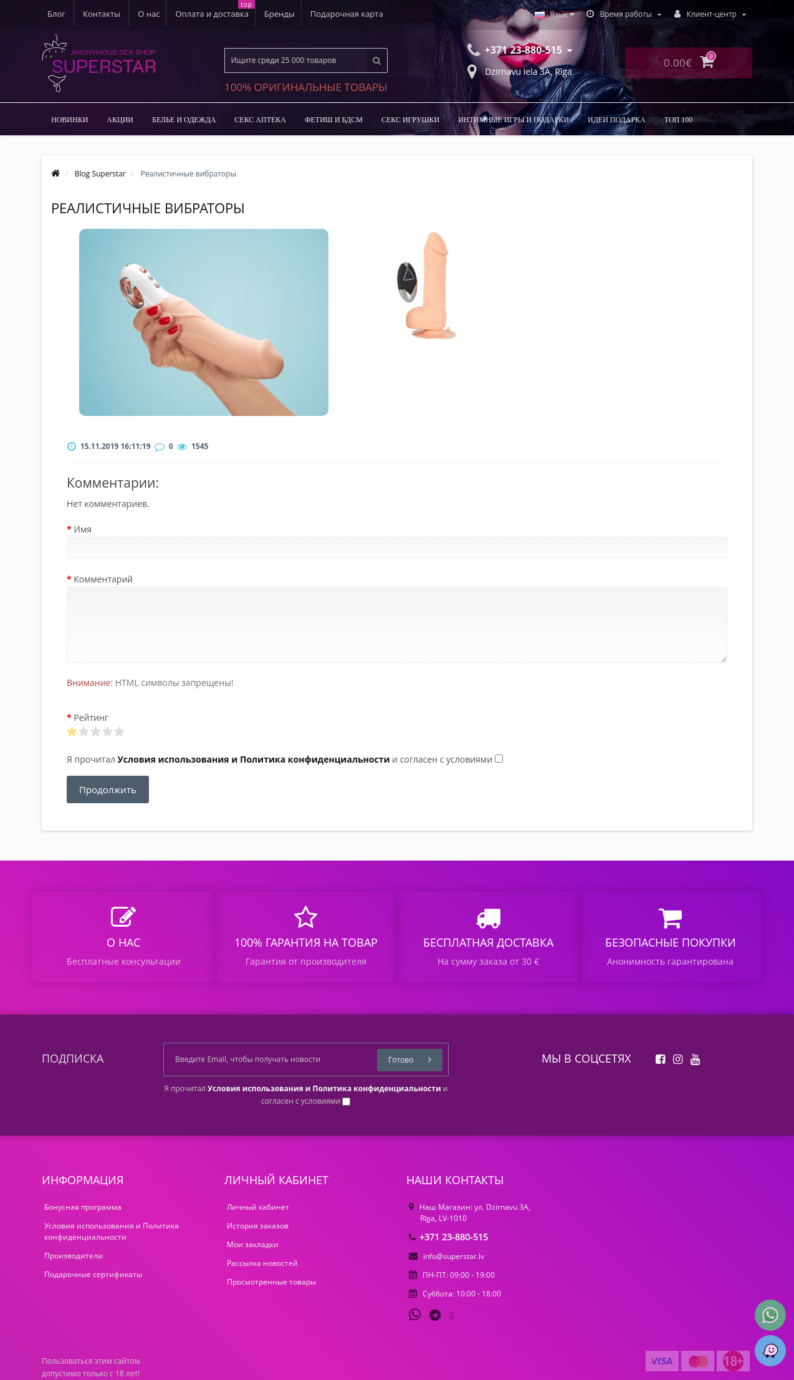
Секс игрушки (410, 119)
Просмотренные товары (271, 1281)
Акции (120, 119)
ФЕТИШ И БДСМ (334, 119)
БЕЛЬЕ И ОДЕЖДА (184, 119)
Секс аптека (260, 119)
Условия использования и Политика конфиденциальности (111, 1231)
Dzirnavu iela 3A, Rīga (519, 70)
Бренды (193, 13)
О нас (58, 13)
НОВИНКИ (69, 119)
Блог (325, 13)
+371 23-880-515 (448, 1237)
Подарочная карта (262, 13)
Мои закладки (253, 1244)
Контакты (370, 13)
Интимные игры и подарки (513, 119)
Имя (83, 529)
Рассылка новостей (262, 1263)
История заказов (258, 1225)
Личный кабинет (258, 1207)
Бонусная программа (83, 1207)
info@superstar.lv (446, 1256)
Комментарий (103, 579)
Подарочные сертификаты (93, 1274)
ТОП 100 (678, 119)
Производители (73, 1255)
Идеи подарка (617, 119)
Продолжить (107, 789)
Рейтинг (91, 717)
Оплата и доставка (123, 13)
